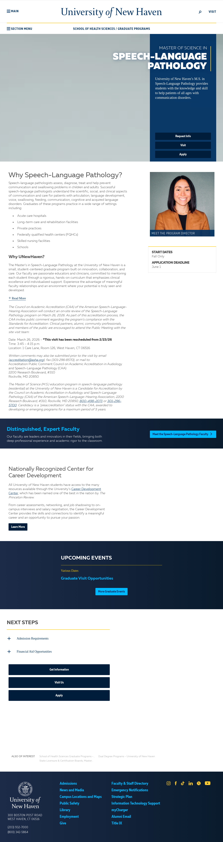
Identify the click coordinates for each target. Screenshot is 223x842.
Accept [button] (158, 837)
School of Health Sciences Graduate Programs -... (67, 755)
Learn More (18, 527)
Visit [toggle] (212, 11)
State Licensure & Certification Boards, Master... (66, 760)
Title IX (117, 822)
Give (63, 822)
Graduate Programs (134, 28)
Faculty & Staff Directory (130, 782)
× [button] (219, 834)
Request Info (183, 136)
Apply (183, 154)
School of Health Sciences (94, 28)
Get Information (59, 668)
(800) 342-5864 (18, 831)
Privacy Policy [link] (137, 837)
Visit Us (59, 681)
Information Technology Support (136, 802)
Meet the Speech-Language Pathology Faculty (183, 433)
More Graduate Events (111, 591)
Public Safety (69, 802)
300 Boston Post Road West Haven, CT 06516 (25, 816)
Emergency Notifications (130, 789)
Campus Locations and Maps (81, 796)
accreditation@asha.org (26, 360)
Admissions (68, 782)
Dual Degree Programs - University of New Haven (126, 755)
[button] (13, 11)
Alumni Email (121, 816)
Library (65, 809)
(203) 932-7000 (18, 826)
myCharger (120, 809)
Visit (183, 145)
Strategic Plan (122, 796)
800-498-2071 (90, 401)
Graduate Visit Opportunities (87, 578)
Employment (69, 816)
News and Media (72, 789)
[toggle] (200, 12)
